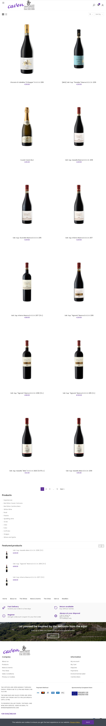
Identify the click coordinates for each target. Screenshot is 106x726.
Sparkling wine (9, 519)
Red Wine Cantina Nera (12, 506)
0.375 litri (7, 531)
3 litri (5, 525)
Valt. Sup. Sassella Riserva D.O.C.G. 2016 (79, 160)
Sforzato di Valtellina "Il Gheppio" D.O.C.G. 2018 (27, 82)
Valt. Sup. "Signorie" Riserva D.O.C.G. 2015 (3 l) (79, 393)
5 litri (5, 528)
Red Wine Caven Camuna (13, 503)
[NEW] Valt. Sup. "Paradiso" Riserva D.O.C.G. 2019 (79, 82)
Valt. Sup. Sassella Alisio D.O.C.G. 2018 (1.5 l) (28, 550)
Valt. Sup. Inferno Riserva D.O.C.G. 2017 (79, 238)
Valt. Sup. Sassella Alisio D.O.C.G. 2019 (79, 471)
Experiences (8, 500)
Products (7, 495)
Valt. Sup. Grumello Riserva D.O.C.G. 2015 (27, 238)
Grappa (6, 534)
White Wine (8, 509)
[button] (100, 546)
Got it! (88, 722)
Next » (62, 489)
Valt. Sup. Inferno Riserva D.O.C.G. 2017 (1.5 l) (27, 315)
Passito (6, 516)
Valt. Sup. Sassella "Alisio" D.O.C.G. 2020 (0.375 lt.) (27, 471)
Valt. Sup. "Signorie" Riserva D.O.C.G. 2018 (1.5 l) (27, 393)
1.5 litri (6, 522)
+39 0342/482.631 (8, 714)
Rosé (5, 512)
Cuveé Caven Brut (27, 160)
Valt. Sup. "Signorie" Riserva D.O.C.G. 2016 (79, 315)
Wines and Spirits (10, 537)
